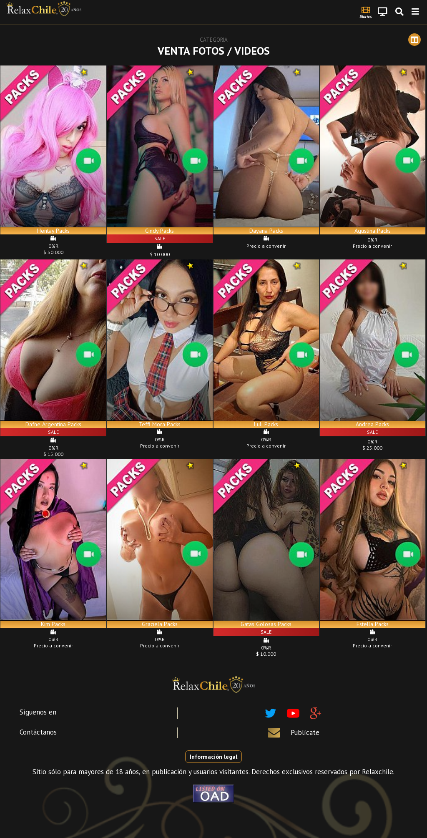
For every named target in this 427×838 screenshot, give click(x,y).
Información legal (213, 756)
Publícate (305, 732)
